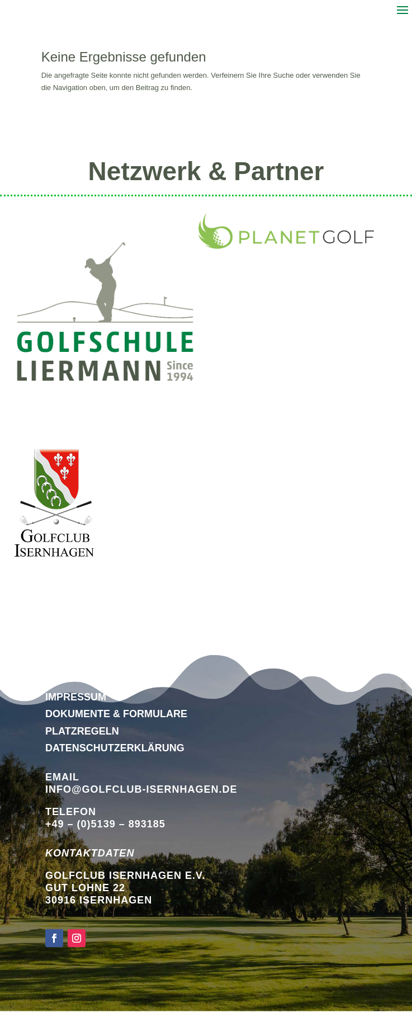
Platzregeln (82, 731)
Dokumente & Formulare (116, 713)
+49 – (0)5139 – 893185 (105, 824)
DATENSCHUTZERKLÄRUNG (114, 748)
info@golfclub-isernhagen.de (141, 789)
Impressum (75, 697)
